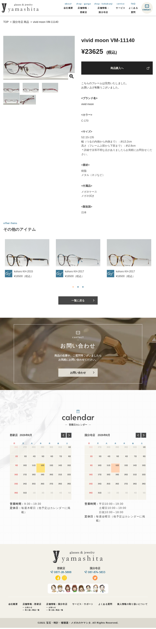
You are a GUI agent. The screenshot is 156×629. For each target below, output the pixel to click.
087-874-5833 (97, 573)
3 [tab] (83, 287)
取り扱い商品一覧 (32, 611)
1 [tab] (73, 287)
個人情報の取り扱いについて (132, 605)
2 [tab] (78, 287)
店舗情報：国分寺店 (56, 605)
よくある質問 (105, 605)
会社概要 (13, 605)
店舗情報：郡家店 (32, 605)
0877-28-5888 (63, 573)
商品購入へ (117, 68)
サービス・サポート (82, 605)
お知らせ (28, 608)
